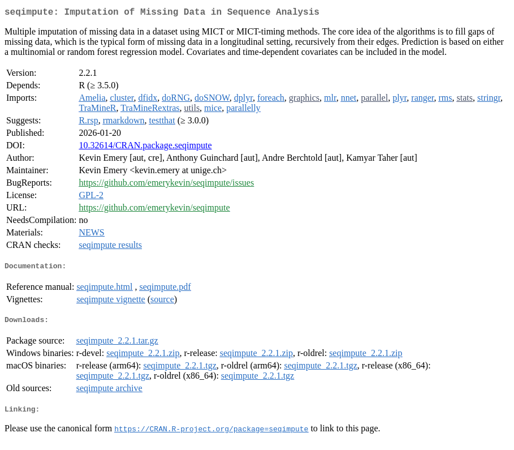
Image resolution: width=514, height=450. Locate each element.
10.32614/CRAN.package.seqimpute (145, 147)
